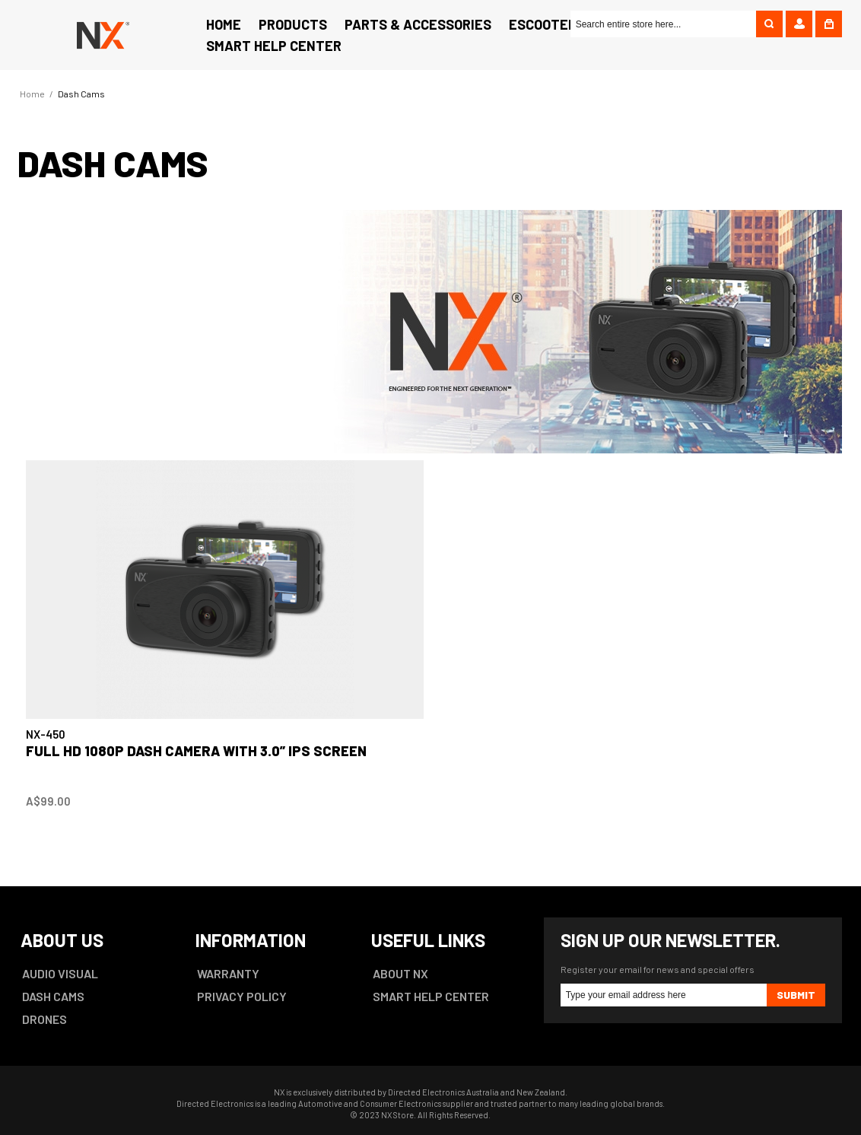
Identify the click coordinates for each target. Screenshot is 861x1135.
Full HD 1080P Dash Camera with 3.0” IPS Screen (196, 750)
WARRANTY (228, 973)
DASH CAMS (53, 996)
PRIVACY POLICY (242, 996)
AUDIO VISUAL (60, 973)
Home (32, 93)
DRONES (44, 1019)
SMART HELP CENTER (431, 996)
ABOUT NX (400, 973)
